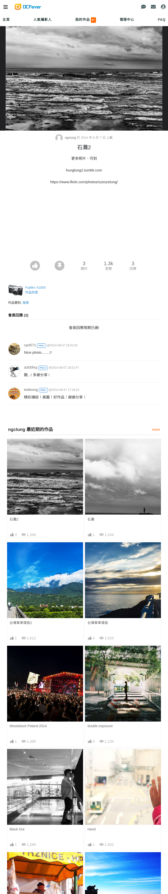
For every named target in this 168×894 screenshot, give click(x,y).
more (156, 429)
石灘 (90, 519)
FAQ (162, 20)
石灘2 (14, 519)
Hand (91, 829)
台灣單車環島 (97, 623)
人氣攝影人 (42, 20)
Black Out (17, 829)
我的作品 (85, 20)
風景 (26, 303)
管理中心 (127, 20)
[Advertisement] (84, 224)
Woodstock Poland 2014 (28, 726)
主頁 (6, 20)
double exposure (100, 726)
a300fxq (30, 367)
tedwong (31, 389)
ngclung (66, 137)
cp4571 (30, 345)
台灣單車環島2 (21, 623)
